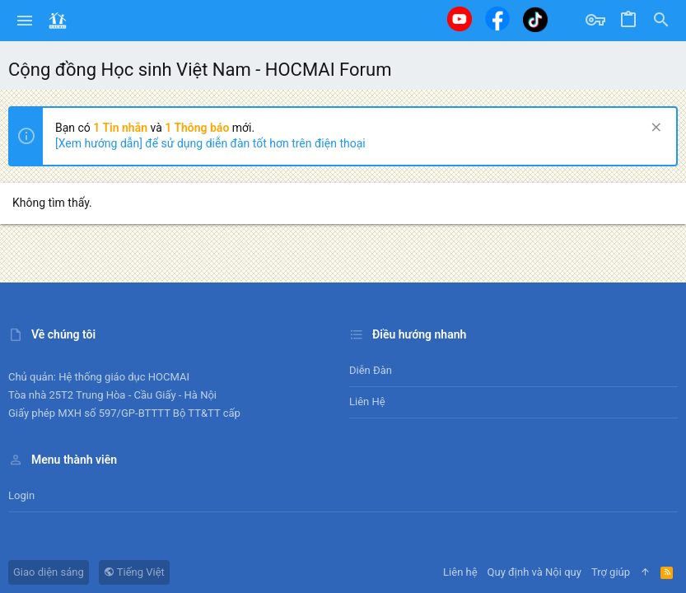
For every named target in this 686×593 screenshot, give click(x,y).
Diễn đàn (370, 370)
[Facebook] (497, 18)
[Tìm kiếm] (661, 20)
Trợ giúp (610, 572)
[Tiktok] (535, 19)
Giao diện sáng (48, 572)
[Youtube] (459, 19)
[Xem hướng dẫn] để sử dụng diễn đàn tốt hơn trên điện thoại (210, 143)
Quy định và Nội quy (534, 572)
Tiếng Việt (134, 572)
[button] (25, 20)
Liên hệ (367, 401)
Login (21, 495)
